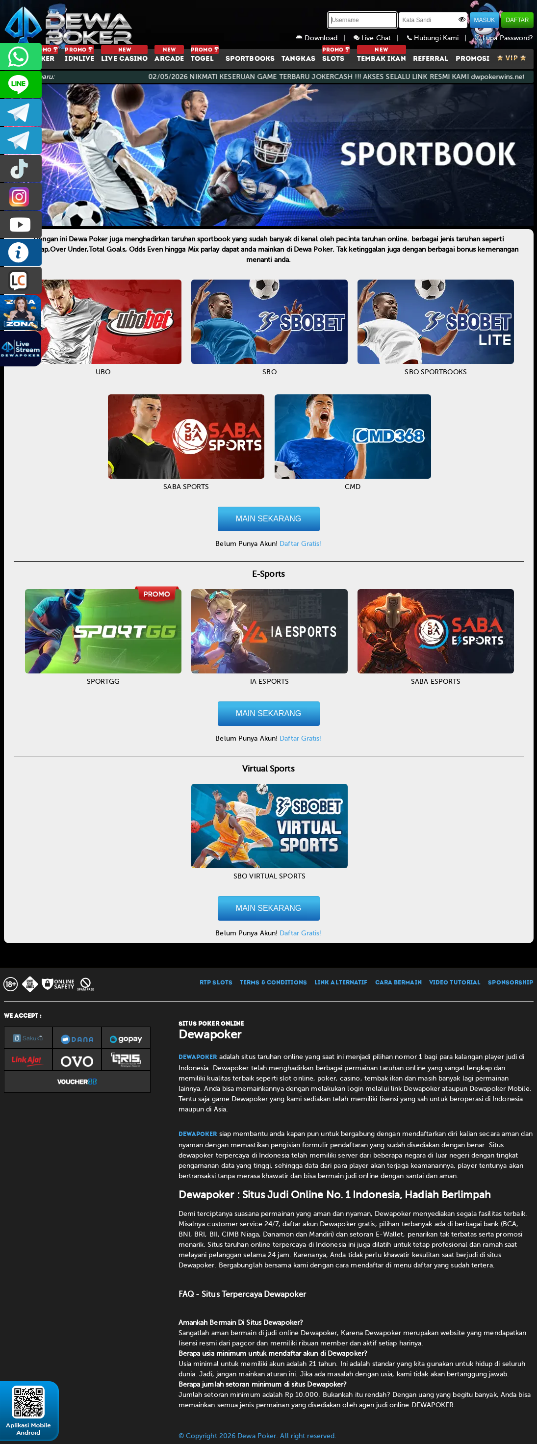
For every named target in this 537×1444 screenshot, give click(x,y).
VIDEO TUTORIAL (455, 983)
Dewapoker (198, 1057)
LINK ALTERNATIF (341, 983)
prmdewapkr (21, 168)
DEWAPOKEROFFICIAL (21, 224)
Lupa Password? (504, 38)
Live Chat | (380, 38)
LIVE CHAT (21, 280)
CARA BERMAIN (398, 983)
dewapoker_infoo (21, 112)
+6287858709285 (21, 56)
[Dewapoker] (70, 24)
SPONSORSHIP (510, 983)
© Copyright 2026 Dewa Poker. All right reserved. (258, 1436)
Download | (325, 38)
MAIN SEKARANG (268, 519)
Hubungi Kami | (441, 38)
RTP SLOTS (216, 983)
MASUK (484, 20)
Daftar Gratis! (300, 543)
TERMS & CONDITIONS (273, 983)
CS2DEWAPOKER (21, 84)
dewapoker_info (21, 140)
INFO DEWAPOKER (21, 252)
